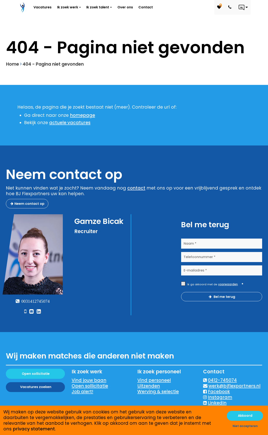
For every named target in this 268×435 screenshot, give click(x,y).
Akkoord (245, 415)
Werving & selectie (158, 391)
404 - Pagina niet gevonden (53, 64)
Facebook (219, 391)
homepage (82, 115)
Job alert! (82, 391)
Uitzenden (148, 386)
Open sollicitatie (36, 373)
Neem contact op (29, 203)
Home (12, 64)
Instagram (220, 397)
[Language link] (243, 7)
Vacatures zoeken (35, 386)
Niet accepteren (245, 426)
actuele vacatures (69, 122)
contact (136, 188)
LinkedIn (217, 403)
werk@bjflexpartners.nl (234, 386)
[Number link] (230, 7)
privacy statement (34, 429)
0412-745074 (222, 380)
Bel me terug (224, 296)
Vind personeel (154, 380)
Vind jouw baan (89, 380)
